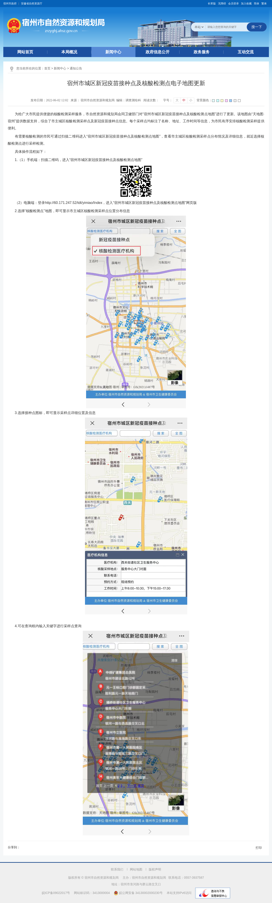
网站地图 (136, 869)
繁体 (264, 3)
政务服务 (202, 52)
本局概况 (69, 52)
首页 (47, 68)
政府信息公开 (158, 52)
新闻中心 (113, 52)
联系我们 (117, 869)
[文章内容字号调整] (178, 100)
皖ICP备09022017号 (56, 893)
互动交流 (246, 52)
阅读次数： (151, 100)
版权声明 (155, 869)
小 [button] (190, 100)
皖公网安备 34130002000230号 (139, 893)
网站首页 (25, 52)
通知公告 (76, 68)
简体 (256, 3)
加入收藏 (246, 3)
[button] (212, 3)
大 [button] (177, 100)
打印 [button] (259, 847)
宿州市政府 (10, 3)
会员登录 (233, 3)
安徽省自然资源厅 (31, 3)
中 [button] (183, 100)
